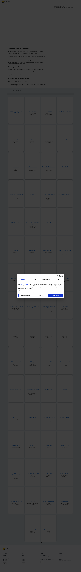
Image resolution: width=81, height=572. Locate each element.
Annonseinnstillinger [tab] (46, 279)
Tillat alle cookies (55, 295)
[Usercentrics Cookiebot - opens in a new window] (58, 276)
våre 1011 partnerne (24, 284)
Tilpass (40, 295)
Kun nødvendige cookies (25, 295)
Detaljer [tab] (34, 279)
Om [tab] (58, 279)
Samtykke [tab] (23, 279)
